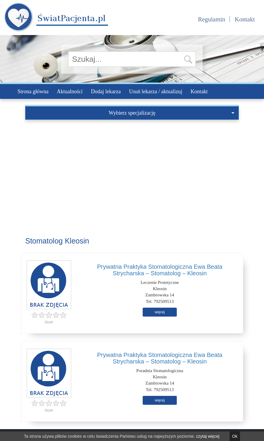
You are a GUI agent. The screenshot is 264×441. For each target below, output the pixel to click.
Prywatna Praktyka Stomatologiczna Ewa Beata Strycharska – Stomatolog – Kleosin (159, 269)
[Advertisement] (132, 164)
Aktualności (69, 91)
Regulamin (211, 19)
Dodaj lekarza (105, 91)
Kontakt (245, 19)
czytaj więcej (208, 436)
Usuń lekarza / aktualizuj (155, 91)
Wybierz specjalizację (171, 113)
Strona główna (33, 91)
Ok (235, 436)
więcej (160, 312)
